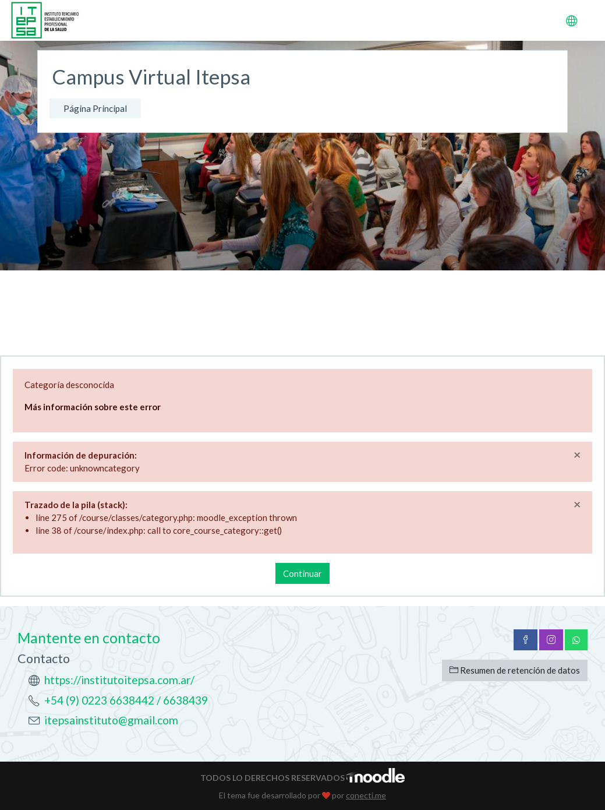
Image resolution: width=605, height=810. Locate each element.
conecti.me (366, 795)
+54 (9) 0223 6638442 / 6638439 (126, 700)
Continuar (302, 573)
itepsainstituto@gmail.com (111, 720)
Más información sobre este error (92, 407)
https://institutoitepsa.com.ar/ (119, 679)
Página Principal (95, 108)
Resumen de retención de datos (515, 670)
